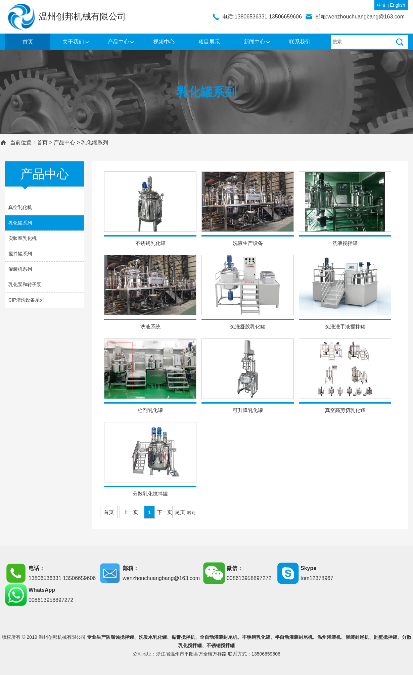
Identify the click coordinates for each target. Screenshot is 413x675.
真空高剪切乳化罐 (345, 410)
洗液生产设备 (248, 243)
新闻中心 (254, 42)
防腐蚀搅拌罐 (120, 637)
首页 (27, 42)
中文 (381, 5)
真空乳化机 (20, 207)
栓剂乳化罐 (150, 410)
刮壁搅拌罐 (385, 637)
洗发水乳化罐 (153, 637)
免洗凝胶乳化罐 (247, 326)
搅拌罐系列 (20, 253)
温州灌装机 (329, 637)
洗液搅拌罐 (345, 243)
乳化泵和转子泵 (24, 284)
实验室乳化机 (22, 238)
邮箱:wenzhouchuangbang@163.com (360, 16)
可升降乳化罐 (248, 410)
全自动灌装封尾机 (218, 637)
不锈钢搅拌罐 (220, 645)
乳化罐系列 (94, 142)
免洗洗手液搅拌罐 (345, 326)
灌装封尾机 (357, 637)
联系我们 (300, 42)
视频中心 (164, 42)
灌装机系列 (20, 269)
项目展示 (209, 42)
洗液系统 (150, 326)
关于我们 (73, 42)
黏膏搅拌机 (183, 637)
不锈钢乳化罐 (150, 243)
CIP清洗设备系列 (26, 300)
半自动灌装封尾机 (294, 637)
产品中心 (118, 42)
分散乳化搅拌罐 (150, 494)
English (397, 5)
